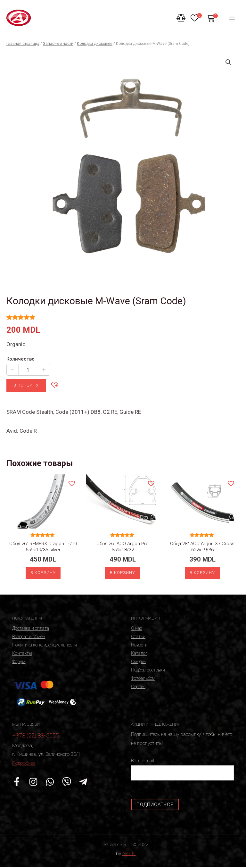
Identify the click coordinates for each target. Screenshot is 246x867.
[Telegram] (83, 781)
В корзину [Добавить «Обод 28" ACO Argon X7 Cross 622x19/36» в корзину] (202, 572)
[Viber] (66, 781)
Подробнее (23, 763)
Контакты (22, 653)
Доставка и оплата (30, 628)
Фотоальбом (143, 678)
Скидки (138, 661)
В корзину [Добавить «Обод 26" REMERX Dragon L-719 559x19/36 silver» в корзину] (43, 572)
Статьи (138, 636)
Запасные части (58, 43)
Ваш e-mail (182, 769)
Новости (139, 644)
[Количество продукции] (28, 369)
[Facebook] (16, 781)
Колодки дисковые (94, 43)
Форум (18, 661)
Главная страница (22, 43)
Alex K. (129, 853)
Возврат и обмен (28, 636)
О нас (136, 628)
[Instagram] (33, 781)
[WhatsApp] (49, 781)
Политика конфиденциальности (44, 644)
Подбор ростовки (148, 669)
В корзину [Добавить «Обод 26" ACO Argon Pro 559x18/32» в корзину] (122, 572)
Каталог (139, 653)
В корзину (26, 385)
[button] (54, 385)
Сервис (138, 686)
